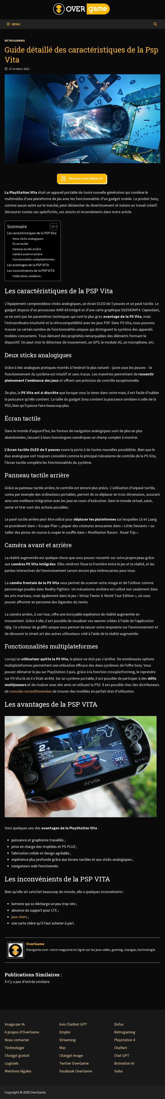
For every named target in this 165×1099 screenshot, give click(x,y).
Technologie (14, 1047)
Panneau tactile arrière (26, 249)
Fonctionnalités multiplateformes (33, 259)
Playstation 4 (124, 1039)
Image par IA (15, 1024)
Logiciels (12, 1063)
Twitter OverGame (74, 1063)
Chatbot (120, 1047)
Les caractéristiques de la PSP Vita (31, 233)
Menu (13, 24)
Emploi (64, 1032)
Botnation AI (124, 1063)
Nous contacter (17, 1039)
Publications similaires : (27, 276)
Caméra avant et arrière (27, 254)
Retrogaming (15, 40)
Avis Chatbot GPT (73, 1024)
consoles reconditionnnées (30, 691)
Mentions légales (18, 1071)
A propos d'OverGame (22, 1032)
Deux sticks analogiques (27, 239)
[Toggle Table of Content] (51, 226)
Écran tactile (20, 244)
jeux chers (19, 916)
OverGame (35, 943)
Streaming (67, 1039)
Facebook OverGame (75, 1071)
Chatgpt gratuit (17, 1055)
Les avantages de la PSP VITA (28, 265)
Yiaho (118, 1071)
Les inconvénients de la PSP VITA (30, 270)
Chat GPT (121, 1055)
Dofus (119, 1024)
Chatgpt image (71, 1055)
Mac (62, 1047)
